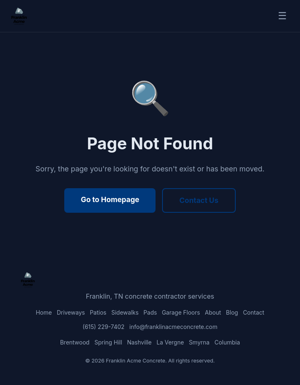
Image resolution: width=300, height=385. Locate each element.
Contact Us (198, 200)
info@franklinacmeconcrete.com (173, 326)
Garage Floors (181, 312)
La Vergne (170, 342)
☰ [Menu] (282, 16)
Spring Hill (108, 342)
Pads (150, 312)
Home (44, 312)
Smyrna (199, 342)
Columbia (227, 342)
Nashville (139, 342)
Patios (98, 312)
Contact (253, 312)
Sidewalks (125, 312)
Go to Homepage (110, 199)
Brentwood (75, 342)
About (213, 312)
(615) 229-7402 (103, 326)
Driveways (71, 312)
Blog (232, 312)
